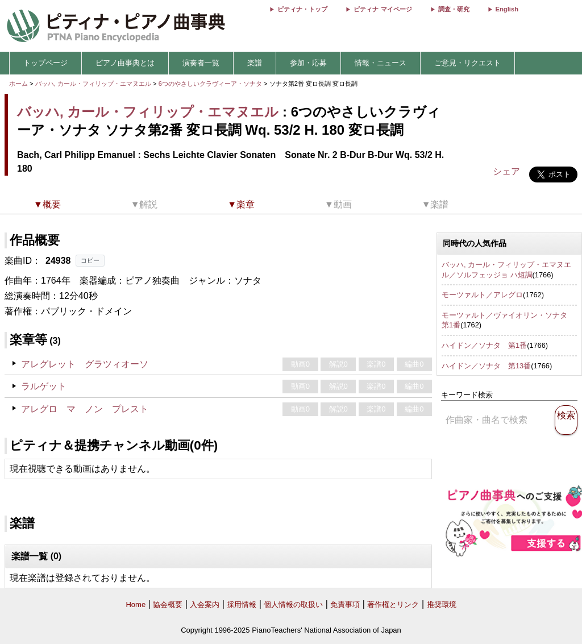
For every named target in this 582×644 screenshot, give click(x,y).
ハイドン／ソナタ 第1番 (484, 345)
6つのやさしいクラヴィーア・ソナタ (211, 83)
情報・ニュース (380, 63)
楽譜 (254, 63)
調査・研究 (453, 9)
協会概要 (167, 604)
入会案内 (204, 604)
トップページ (45, 63)
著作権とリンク (393, 604)
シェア (506, 171)
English (507, 9)
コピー (90, 260)
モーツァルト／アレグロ (482, 294)
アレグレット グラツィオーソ (84, 364)
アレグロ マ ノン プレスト (84, 409)
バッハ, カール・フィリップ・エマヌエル (93, 83)
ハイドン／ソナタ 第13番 (486, 366)
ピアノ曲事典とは (125, 63)
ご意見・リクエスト (467, 63)
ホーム (18, 83)
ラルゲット (43, 386)
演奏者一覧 (200, 63)
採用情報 (241, 604)
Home (136, 604)
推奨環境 (441, 604)
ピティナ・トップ (302, 9)
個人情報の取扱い (293, 604)
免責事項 (345, 604)
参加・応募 (308, 63)
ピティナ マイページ (382, 9)
